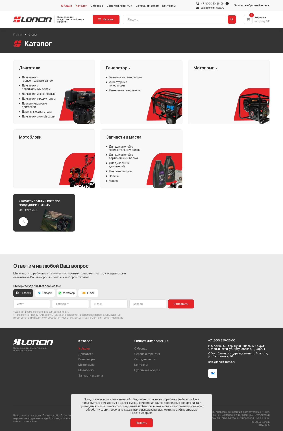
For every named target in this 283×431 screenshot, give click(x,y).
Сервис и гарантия (119, 5)
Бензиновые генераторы (124, 77)
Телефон (23, 292)
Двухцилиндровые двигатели (33, 105)
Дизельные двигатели (35, 112)
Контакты (169, 5)
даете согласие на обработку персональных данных (90, 314)
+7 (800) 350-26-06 (212, 3)
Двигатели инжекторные (37, 94)
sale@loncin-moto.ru (210, 7)
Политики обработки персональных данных (69, 415)
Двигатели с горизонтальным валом (36, 79)
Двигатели (85, 354)
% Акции (66, 5)
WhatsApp (66, 292)
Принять (141, 423)
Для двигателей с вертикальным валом (122, 156)
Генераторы (86, 359)
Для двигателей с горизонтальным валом (123, 148)
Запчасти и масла (90, 375)
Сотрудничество (147, 5)
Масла (112, 181)
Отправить (180, 304)
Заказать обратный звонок (252, 5)
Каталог (81, 5)
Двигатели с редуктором (37, 99)
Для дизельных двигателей (117, 164)
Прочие (112, 176)
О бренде (96, 5)
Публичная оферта (147, 370)
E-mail (88, 292)
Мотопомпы (86, 364)
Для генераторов (119, 171)
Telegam (45, 292)
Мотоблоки (86, 370)
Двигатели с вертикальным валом (35, 87)
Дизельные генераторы (123, 90)
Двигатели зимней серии (37, 116)
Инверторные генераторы (116, 84)
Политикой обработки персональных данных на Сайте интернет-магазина (78, 317)
